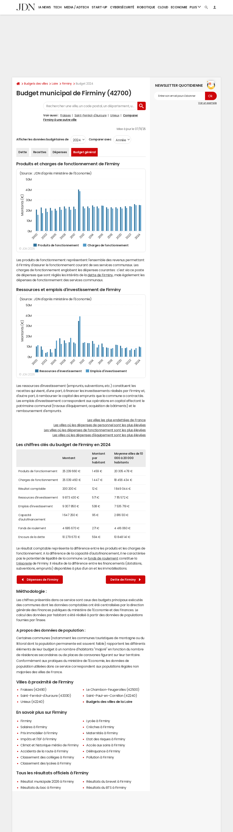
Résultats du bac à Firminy (40, 787)
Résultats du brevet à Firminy (108, 781)
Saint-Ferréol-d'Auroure (91, 115)
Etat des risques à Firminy (105, 739)
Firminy (67, 83)
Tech (57, 7)
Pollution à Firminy (100, 757)
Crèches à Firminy (100, 727)
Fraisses (65, 115)
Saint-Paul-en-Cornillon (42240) (111, 695)
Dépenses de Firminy (40, 579)
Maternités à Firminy (102, 733)
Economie (179, 7)
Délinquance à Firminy (103, 751)
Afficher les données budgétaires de (42, 139)
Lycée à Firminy (98, 721)
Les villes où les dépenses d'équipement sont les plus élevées (99, 435)
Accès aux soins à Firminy (105, 745)
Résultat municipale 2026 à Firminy (47, 781)
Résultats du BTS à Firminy (106, 787)
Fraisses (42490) (33, 689)
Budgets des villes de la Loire (109, 701)
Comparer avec (99, 139)
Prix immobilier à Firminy (39, 733)
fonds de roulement (103, 558)
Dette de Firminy (125, 579)
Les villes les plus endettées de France (116, 420)
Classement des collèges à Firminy (47, 757)
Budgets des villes (36, 83)
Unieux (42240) (32, 701)
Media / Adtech (76, 7)
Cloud (163, 7)
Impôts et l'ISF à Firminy (38, 739)
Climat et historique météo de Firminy (49, 745)
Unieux (114, 115)
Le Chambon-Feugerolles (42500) (112, 689)
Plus (195, 7)
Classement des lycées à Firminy (45, 763)
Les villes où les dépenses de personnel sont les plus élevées (99, 425)
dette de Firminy (100, 275)
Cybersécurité (122, 7)
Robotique (146, 7)
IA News (44, 7)
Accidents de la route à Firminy (44, 751)
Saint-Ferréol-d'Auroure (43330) (45, 695)
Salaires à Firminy (33, 727)
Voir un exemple (207, 103)
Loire (55, 83)
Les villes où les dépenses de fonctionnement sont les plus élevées (95, 430)
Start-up (99, 7)
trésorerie (24, 563)
